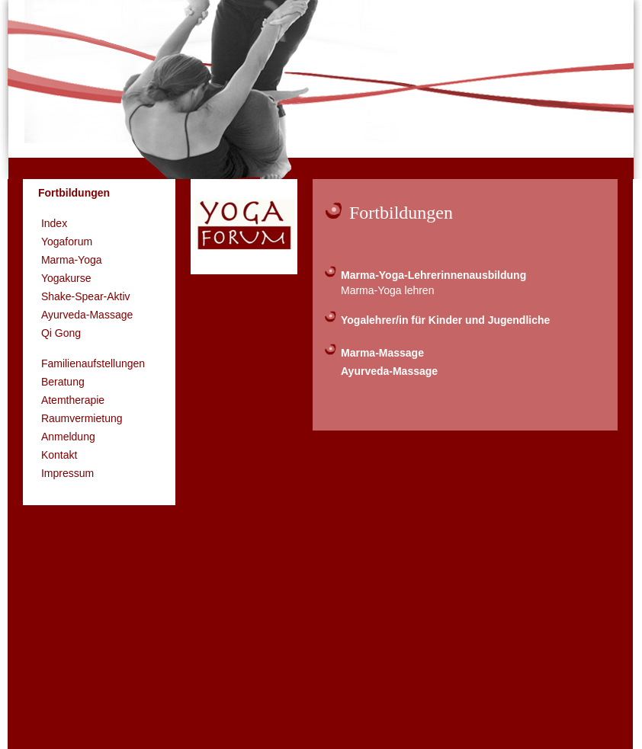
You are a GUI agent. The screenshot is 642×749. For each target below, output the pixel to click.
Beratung (63, 382)
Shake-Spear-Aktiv (85, 296)
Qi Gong (61, 333)
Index (54, 223)
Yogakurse (66, 278)
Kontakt (59, 455)
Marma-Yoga (71, 260)
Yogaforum (66, 241)
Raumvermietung (82, 418)
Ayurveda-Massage (87, 315)
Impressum (67, 473)
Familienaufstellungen (93, 363)
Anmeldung (68, 437)
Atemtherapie (72, 400)
